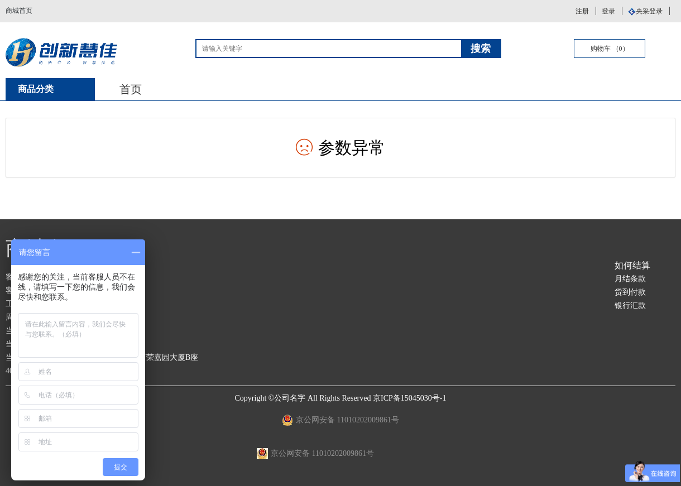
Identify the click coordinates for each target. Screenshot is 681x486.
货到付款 (630, 292)
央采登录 (649, 11)
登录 (608, 11)
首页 (130, 89)
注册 (582, 11)
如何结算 (632, 265)
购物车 (610, 48)
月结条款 (630, 279)
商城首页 (19, 11)
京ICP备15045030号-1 (409, 398)
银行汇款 (630, 305)
